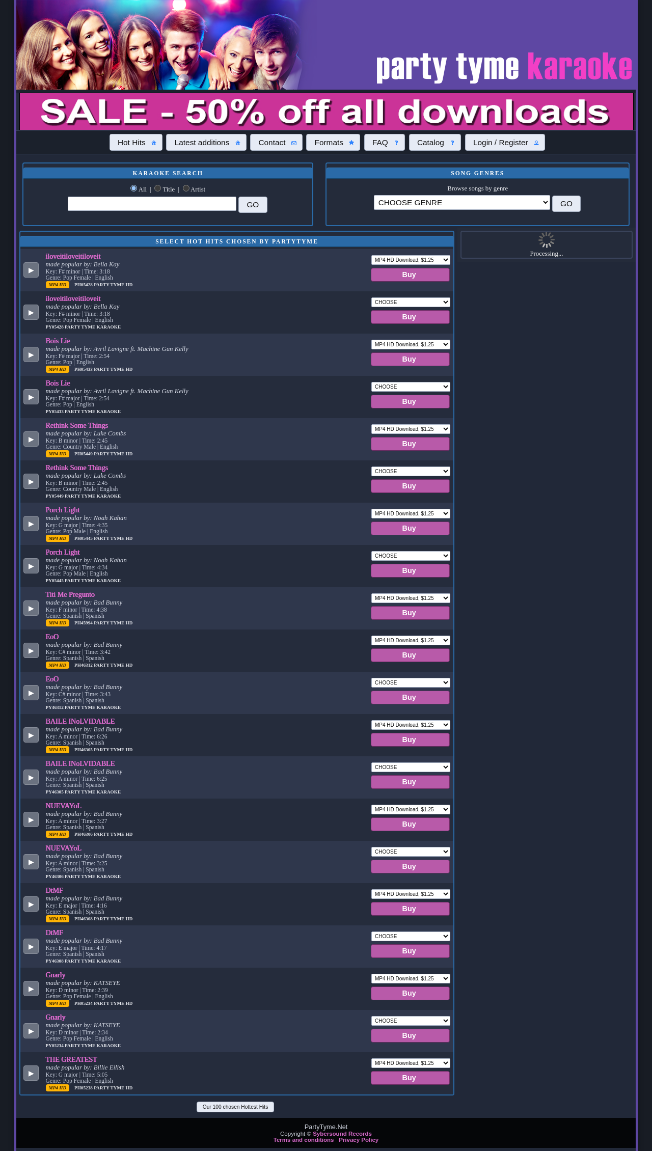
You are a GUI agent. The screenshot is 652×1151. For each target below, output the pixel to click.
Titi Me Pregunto (70, 594)
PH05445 (84, 538)
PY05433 (55, 411)
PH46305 (84, 749)
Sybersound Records (342, 1134)
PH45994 (84, 622)
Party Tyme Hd (113, 284)
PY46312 (55, 707)
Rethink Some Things (77, 425)
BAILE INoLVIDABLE (80, 721)
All (143, 189)
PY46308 (55, 961)
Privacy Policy (358, 1140)
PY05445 (55, 580)
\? (462, 202)
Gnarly (56, 975)
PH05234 (84, 1003)
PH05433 (84, 369)
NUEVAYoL (64, 806)
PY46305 (55, 791)
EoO (52, 637)
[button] (136, 142)
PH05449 (84, 453)
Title (168, 189)
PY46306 (55, 876)
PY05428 (55, 327)
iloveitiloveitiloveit (73, 256)
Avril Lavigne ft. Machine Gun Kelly (140, 348)
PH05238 (84, 1087)
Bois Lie (58, 341)
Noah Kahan (110, 518)
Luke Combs (110, 433)
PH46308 (84, 918)
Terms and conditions (304, 1140)
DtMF (54, 890)
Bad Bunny (108, 602)
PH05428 (84, 284)
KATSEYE (107, 982)
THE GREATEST (71, 1059)
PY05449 (55, 496)
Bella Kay (107, 264)
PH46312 (84, 665)
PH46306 (84, 834)
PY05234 (55, 1045)
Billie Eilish (109, 1067)
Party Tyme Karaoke (93, 327)
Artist (198, 189)
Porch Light (63, 510)
